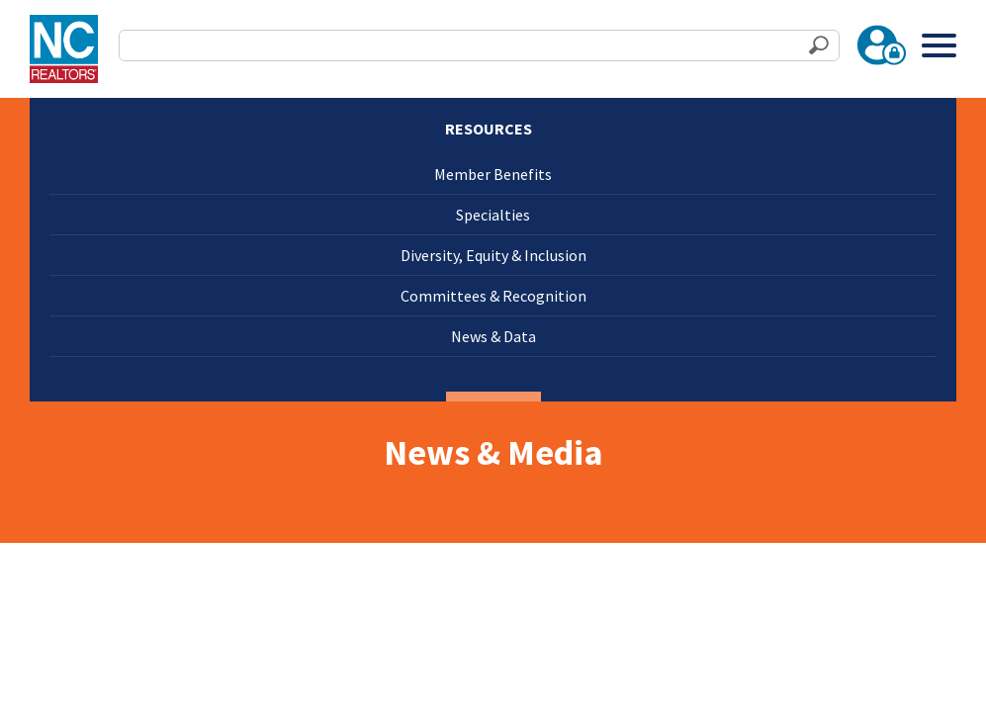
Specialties (493, 214)
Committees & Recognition (493, 296)
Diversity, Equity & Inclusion (493, 255)
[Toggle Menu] (939, 45)
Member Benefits (493, 174)
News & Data (493, 336)
